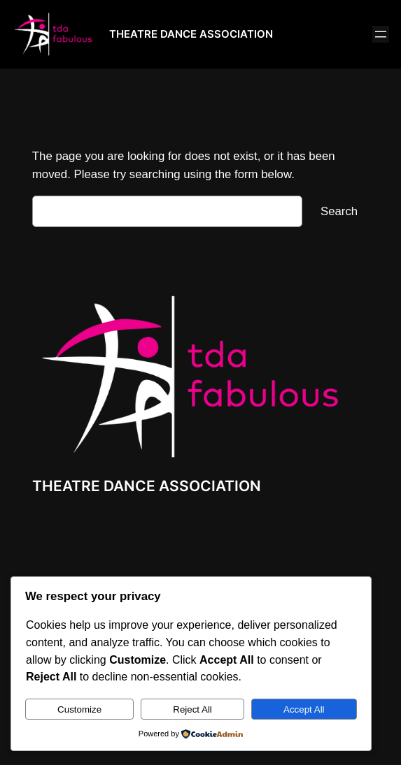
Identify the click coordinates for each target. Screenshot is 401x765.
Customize (79, 709)
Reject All (192, 709)
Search (339, 211)
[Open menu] (380, 34)
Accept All (304, 709)
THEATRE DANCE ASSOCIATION (191, 34)
